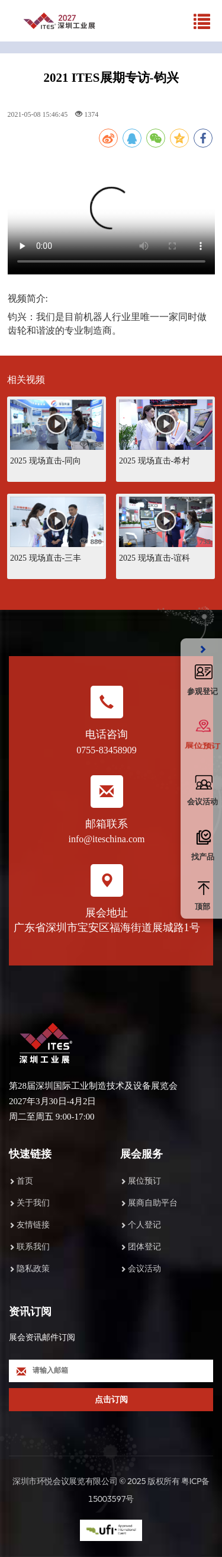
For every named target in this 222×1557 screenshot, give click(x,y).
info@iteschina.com (107, 839)
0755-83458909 (106, 750)
